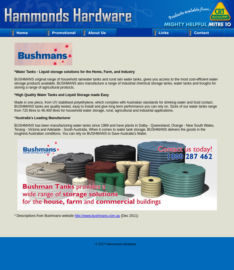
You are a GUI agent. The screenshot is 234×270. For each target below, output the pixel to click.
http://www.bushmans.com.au (97, 216)
